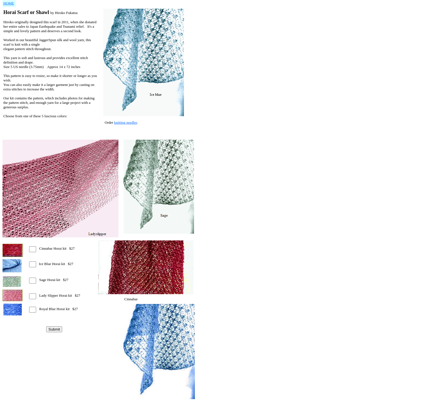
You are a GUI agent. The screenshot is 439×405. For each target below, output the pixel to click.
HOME (8, 3)
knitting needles (125, 122)
